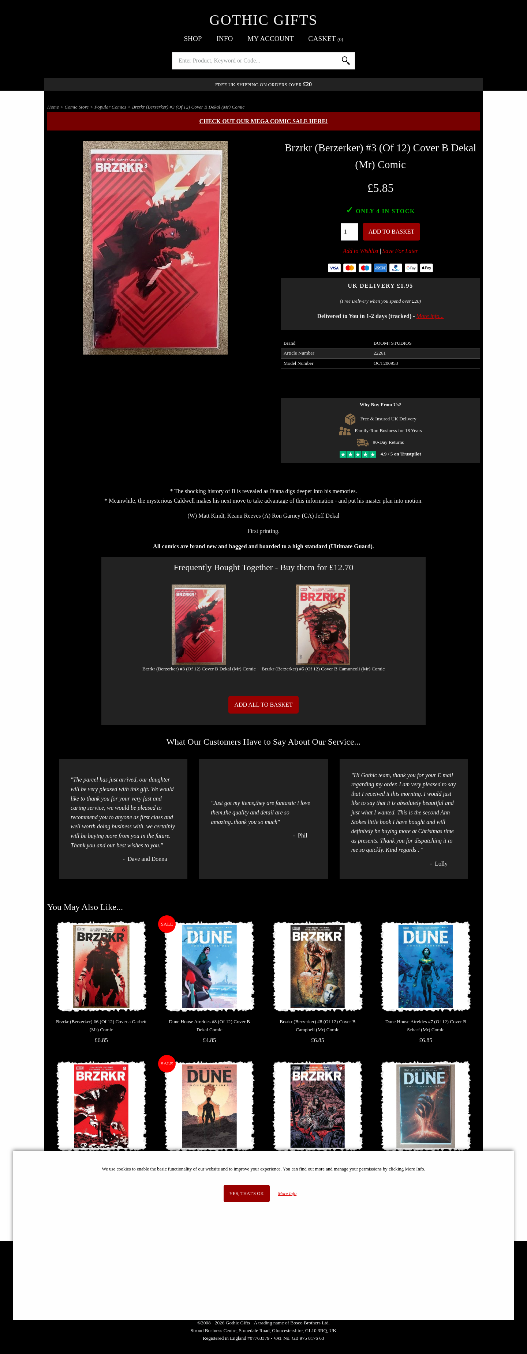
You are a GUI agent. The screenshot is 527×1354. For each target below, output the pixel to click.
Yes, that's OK (246, 1193)
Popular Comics (110, 107)
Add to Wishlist (360, 251)
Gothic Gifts (263, 20)
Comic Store (77, 107)
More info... (430, 316)
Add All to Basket (263, 704)
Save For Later (400, 251)
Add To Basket (392, 231)
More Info (287, 1193)
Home (53, 107)
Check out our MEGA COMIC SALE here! (263, 121)
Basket (326, 38)
